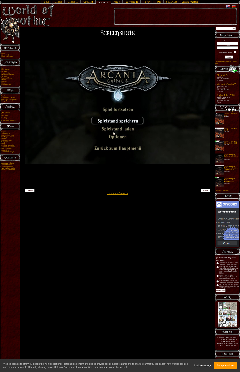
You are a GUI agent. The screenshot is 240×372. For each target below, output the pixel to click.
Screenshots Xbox (8, 135)
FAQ (3, 68)
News (3, 53)
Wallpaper (5, 142)
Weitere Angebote (222, 190)
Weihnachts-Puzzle (8, 168)
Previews (5, 114)
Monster (4, 81)
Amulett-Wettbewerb (8, 163)
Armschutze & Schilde (8, 99)
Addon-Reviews (6, 119)
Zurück (30, 191)
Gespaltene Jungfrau (9, 120)
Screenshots (6, 133)
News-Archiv (6, 55)
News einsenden (7, 57)
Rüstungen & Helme (8, 97)
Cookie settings (203, 366)
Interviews (5, 115)
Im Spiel (4, 71)
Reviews (4, 117)
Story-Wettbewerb (8, 166)
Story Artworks (7, 140)
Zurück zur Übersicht (117, 193)
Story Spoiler (6, 73)
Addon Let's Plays (7, 152)
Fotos (3, 143)
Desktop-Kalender (8, 145)
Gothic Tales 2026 (225, 95)
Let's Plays (5, 150)
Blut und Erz (223, 75)
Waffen (4, 96)
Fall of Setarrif (6, 84)
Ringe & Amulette (8, 101)
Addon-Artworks (6, 148)
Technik (4, 76)
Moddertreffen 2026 (226, 84)
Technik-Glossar (7, 78)
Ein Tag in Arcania (8, 137)
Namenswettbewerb (8, 170)
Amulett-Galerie (6, 165)
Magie (4, 79)
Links (3, 83)
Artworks (4, 138)
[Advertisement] (175, 16)
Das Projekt (6, 70)
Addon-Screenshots (8, 147)
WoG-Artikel (6, 112)
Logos (4, 132)
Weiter (205, 191)
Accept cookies (225, 366)
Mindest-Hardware (8, 74)
